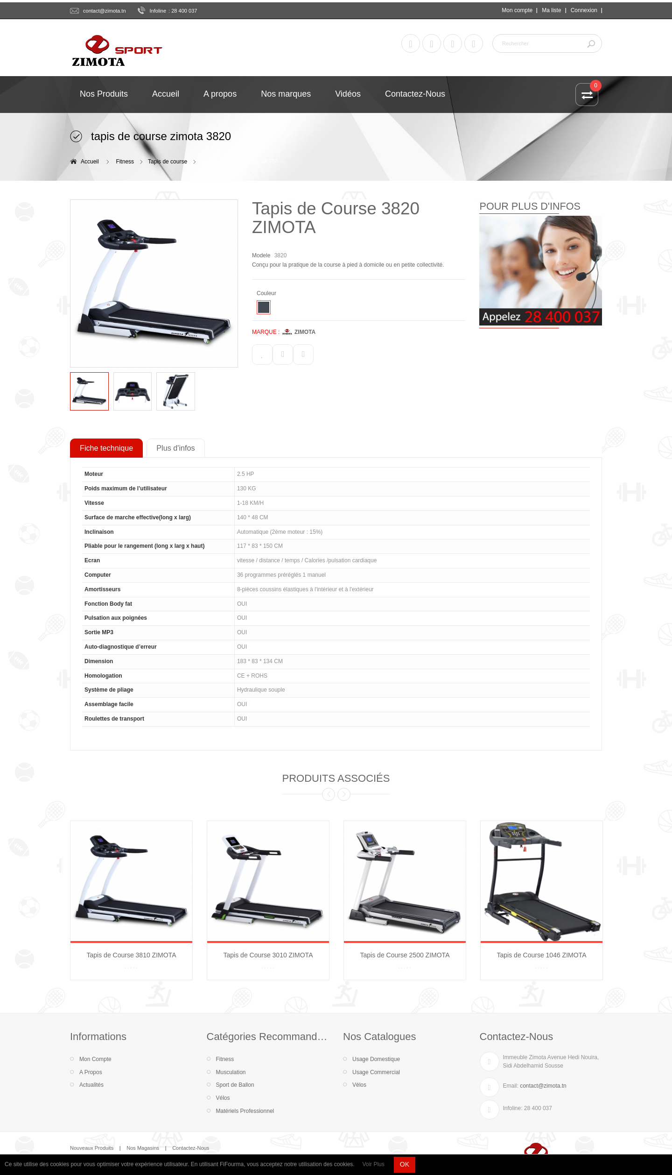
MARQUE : (266, 332)
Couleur (267, 293)
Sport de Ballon (235, 1085)
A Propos (90, 1072)
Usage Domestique (376, 1059)
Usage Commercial (376, 1072)
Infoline (158, 11)
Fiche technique (106, 448)
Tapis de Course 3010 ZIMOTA (268, 955)
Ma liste (551, 10)
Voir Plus (373, 1164)
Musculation (231, 1072)
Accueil (90, 161)
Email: (510, 1086)
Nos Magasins (142, 1148)
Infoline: (513, 1108)
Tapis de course (167, 161)
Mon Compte (95, 1059)
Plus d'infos (175, 448)
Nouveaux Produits (91, 1148)
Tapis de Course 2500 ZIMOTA (405, 955)
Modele (261, 255)
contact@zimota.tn (104, 11)
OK (404, 1164)
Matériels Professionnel (245, 1111)
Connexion (584, 10)
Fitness (125, 161)
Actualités (91, 1085)
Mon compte (517, 10)
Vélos (223, 1098)
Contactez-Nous (190, 1148)
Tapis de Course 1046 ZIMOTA (542, 955)
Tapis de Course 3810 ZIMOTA (131, 955)
